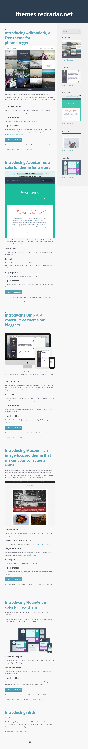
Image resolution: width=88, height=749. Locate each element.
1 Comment (22, 437)
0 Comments (29, 149)
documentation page (29, 555)
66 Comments (38, 699)
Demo (8, 139)
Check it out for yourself (43, 544)
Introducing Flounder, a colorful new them (25, 605)
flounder (28, 699)
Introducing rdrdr (20, 712)
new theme (19, 149)
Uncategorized (11, 437)
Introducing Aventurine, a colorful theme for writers (27, 165)
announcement (11, 149)
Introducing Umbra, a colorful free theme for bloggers (25, 320)
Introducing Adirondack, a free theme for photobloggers (27, 37)
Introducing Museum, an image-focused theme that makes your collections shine (28, 458)
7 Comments (22, 731)
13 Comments (29, 589)
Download (17, 139)
